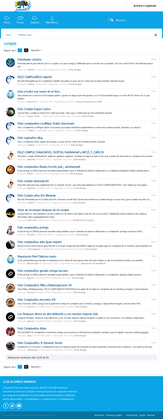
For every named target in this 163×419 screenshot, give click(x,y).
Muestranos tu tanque (83, 220)
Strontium (99, 415)
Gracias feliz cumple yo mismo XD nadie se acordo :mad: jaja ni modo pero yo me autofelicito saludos (64, 113)
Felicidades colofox (29, 59)
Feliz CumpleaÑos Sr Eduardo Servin (39, 343)
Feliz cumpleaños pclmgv (33, 227)
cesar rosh (31, 220)
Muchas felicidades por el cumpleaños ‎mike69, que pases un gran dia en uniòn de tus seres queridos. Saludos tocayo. (71, 81)
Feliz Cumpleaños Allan (31, 328)
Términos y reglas (114, 415)
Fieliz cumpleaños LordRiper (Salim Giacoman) (45, 123)
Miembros (52, 22)
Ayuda (142, 415)
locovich (31, 292)
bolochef (31, 159)
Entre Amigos (74, 69)
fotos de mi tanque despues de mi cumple (43, 210)
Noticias (151, 415)
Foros (20, 22)
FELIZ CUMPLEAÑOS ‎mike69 (34, 77)
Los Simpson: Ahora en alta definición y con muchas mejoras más (57, 314)
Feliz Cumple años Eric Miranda (36, 195)
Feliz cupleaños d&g (29, 137)
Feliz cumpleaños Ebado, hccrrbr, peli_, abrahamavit (48, 166)
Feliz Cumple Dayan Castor (34, 109)
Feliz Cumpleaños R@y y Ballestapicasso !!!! (44, 285)
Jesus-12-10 (32, 101)
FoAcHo (30, 69)
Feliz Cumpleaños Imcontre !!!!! (36, 299)
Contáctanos (132, 415)
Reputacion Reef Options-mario (36, 256)
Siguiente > (36, 50)
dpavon (30, 278)
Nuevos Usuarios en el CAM (89, 101)
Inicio (7, 22)
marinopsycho (33, 249)
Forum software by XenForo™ (29, 415)
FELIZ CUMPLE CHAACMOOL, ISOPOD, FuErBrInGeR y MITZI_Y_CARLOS (60, 152)
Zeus (29, 335)
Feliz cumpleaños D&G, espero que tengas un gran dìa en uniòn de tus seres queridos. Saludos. (61, 141)
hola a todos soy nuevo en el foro (38, 91)
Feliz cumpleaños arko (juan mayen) (39, 242)
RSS (158, 414)
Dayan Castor (33, 116)
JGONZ (30, 234)
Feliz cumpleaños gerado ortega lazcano (42, 270)
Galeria (34, 22)
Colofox (30, 84)
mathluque (32, 350)
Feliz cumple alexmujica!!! (33, 181)
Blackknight (32, 263)
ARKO (30, 173)
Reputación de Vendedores (93, 263)
